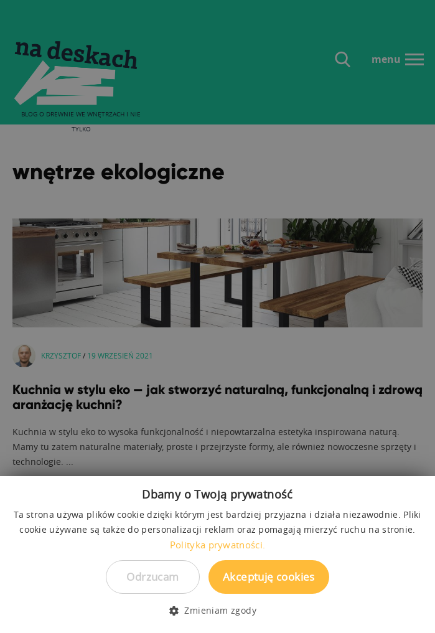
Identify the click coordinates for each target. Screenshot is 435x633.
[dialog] (217, 316)
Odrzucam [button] (152, 577)
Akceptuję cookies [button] (269, 577)
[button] (217, 610)
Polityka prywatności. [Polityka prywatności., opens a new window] (217, 544)
